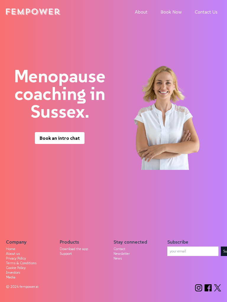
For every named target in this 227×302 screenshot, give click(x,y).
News (118, 258)
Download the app (74, 249)
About (141, 12)
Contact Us (206, 12)
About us (13, 253)
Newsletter (122, 253)
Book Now (171, 12)
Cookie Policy (16, 267)
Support (66, 253)
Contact (119, 249)
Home (10, 249)
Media (10, 277)
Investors (13, 272)
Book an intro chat (60, 138)
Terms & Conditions (21, 263)
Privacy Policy (16, 258)
